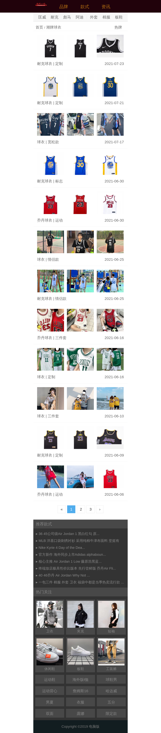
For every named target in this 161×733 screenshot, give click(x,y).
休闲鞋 (49, 654)
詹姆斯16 (80, 691)
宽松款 (53, 142)
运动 (59, 220)
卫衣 (49, 617)
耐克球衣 (44, 64)
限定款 (111, 713)
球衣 (41, 142)
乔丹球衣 (44, 220)
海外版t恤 (80, 679)
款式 (84, 6)
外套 (94, 17)
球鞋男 (111, 679)
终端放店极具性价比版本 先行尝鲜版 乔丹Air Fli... (77, 568)
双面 (49, 713)
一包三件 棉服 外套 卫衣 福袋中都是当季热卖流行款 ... (81, 582)
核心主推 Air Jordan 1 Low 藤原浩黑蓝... (70, 561)
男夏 (49, 702)
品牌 (63, 6)
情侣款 (53, 259)
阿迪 (80, 17)
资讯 (106, 6)
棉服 (106, 17)
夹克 (80, 617)
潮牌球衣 (53, 27)
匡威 (42, 17)
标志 (59, 181)
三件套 (61, 338)
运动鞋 (49, 679)
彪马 (67, 17)
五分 (111, 702)
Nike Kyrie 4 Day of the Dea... (62, 548)
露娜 (80, 713)
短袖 (111, 617)
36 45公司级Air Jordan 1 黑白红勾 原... (69, 534)
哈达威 (111, 691)
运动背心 (49, 691)
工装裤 (111, 654)
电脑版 (94, 726)
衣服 (80, 702)
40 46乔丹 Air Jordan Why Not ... (64, 575)
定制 (59, 64)
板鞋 (119, 17)
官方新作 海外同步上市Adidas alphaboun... (72, 554)
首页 (39, 27)
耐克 (54, 17)
